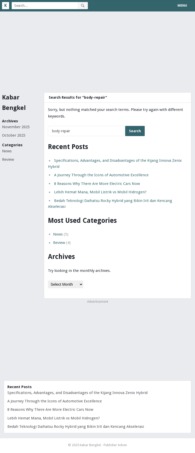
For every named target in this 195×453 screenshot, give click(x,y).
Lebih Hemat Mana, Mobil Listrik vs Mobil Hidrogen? (100, 192)
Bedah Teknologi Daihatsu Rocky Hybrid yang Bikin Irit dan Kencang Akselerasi (75, 426)
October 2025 (13, 135)
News (7, 151)
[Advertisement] (97, 49)
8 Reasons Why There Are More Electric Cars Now (97, 183)
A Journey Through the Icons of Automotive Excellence (101, 175)
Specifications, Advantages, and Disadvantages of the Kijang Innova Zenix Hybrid (77, 392)
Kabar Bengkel (14, 102)
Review (8, 159)
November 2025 (16, 127)
